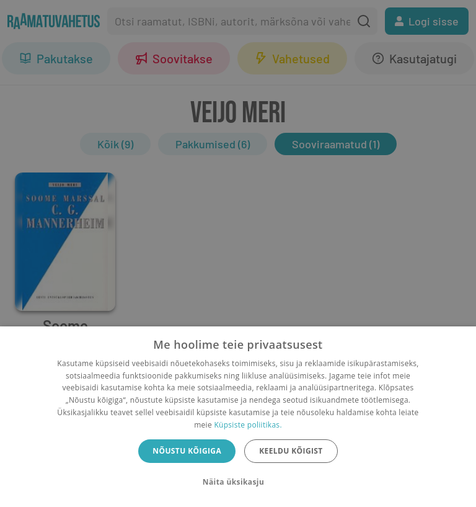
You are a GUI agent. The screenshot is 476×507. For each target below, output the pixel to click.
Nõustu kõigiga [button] (186, 451)
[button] (238, 482)
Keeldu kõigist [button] (291, 451)
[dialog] (238, 416)
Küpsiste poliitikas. (247, 425)
